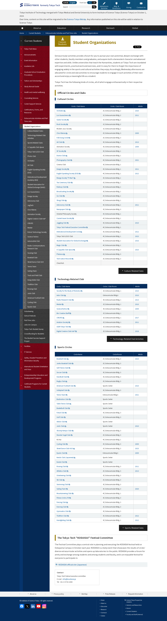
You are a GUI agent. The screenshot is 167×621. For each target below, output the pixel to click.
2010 (137, 223)
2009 (137, 133)
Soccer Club (61, 372)
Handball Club (62, 377)
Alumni (128, 608)
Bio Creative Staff (63, 313)
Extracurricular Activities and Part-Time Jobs (61, 33)
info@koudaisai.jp (69, 579)
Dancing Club (61, 507)
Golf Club (60, 417)
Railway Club (61, 187)
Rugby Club (61, 381)
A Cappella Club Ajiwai (65, 250)
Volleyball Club (62, 390)
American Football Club (65, 386)
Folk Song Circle (62, 137)
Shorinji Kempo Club (64, 430)
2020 (137, 111)
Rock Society (61, 124)
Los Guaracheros (63, 115)
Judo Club (60, 426)
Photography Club (63, 160)
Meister (59, 304)
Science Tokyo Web (75, 19)
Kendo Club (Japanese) (65, 457)
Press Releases (110, 594)
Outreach (104, 613)
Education (104, 606)
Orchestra (60, 111)
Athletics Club (61, 471)
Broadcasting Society (64, 191)
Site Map (84, 594)
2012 (137, 173)
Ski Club (59, 480)
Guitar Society (62, 120)
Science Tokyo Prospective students (134, 601)
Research (103, 609)
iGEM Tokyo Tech (63, 326)
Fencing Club (61, 502)
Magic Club (61, 245)
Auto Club (60, 295)
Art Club (59, 142)
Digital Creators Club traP (66, 331)
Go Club (60, 196)
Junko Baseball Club (64, 363)
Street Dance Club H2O (65, 448)
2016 (137, 241)
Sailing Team (61, 489)
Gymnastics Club (63, 511)
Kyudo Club (61, 453)
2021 (137, 160)
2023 (137, 236)
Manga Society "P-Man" (65, 178)
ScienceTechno (62, 309)
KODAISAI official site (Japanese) (72, 564)
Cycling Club (61, 444)
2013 (137, 142)
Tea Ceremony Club (64, 182)
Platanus (60, 254)
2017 (137, 317)
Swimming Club (62, 484)
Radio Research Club (64, 300)
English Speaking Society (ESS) (68, 173)
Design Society (62, 169)
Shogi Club (61, 200)
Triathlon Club (62, 516)
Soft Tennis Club (62, 368)
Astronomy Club (62, 205)
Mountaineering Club (64, 493)
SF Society (60, 151)
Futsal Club (61, 412)
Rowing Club (61, 466)
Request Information (135, 594)
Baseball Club (62, 359)
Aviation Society (62, 322)
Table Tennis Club (63, 403)
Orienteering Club (63, 475)
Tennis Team (61, 395)
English (72, 2)
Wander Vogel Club (63, 435)
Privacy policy (59, 594)
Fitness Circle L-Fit (63, 498)
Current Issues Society (64, 218)
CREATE (59, 317)
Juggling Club (62, 223)
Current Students (35, 33)
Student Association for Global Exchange (71, 241)
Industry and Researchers (134, 605)
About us (33, 594)
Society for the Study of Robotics (68, 291)
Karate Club (61, 462)
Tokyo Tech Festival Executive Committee (71, 227)
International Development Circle (68, 232)
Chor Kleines (61, 133)
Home (22, 33)
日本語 (65, 2)
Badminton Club (63, 399)
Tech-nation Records (64, 258)
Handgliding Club (63, 520)
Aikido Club (61, 421)
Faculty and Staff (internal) (134, 614)
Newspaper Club (62, 209)
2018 (137, 331)
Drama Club (61, 155)
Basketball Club (62, 408)
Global (103, 616)
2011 (137, 115)
